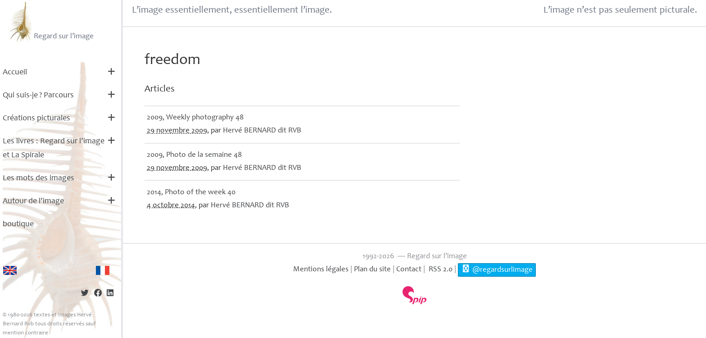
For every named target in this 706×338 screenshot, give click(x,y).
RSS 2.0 (440, 270)
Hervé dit (262, 131)
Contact (408, 270)
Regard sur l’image (51, 21)
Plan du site (372, 270)
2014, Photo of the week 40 (191, 192)
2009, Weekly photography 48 (195, 118)
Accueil (15, 73)
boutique (18, 224)
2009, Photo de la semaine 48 (194, 155)
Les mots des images (38, 178)
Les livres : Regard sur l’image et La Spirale (53, 148)
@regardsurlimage (497, 269)
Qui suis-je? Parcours (38, 95)
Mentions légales (320, 270)
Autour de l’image (33, 201)
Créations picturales (36, 118)
